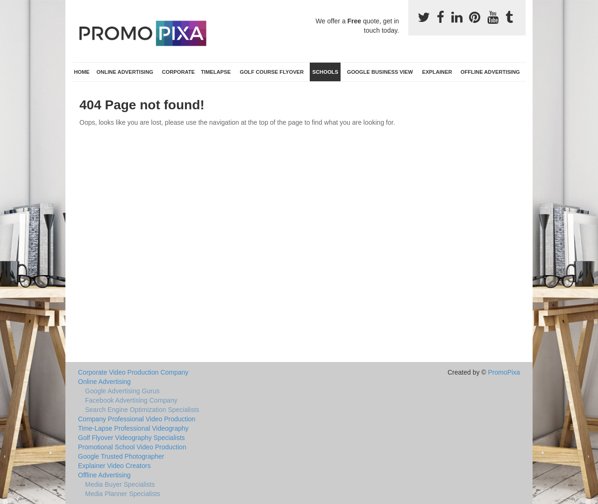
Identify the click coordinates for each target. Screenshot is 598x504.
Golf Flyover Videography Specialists (131, 437)
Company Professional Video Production (136, 419)
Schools (325, 72)
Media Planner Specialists (122, 493)
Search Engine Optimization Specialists (142, 409)
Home (82, 72)
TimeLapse (216, 72)
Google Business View (380, 72)
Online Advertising (125, 72)
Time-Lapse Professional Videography (133, 428)
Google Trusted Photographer (121, 456)
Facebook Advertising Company (131, 400)
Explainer (437, 72)
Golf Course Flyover (272, 72)
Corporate (178, 72)
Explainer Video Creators (114, 465)
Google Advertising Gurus (122, 391)
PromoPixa (504, 372)
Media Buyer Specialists (120, 484)
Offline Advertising (490, 72)
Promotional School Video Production (132, 447)
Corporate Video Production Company (133, 372)
